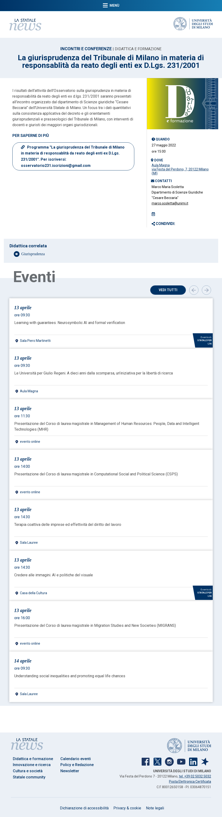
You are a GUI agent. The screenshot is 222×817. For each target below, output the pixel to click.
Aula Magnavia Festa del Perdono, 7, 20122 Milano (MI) (180, 169)
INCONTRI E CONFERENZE (86, 48)
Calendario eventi (75, 759)
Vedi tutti (168, 290)
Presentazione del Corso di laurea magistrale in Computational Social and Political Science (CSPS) (96, 474)
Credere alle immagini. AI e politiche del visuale (53, 575)
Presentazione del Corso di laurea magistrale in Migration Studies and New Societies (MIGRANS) (95, 625)
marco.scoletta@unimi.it (170, 203)
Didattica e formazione (33, 759)
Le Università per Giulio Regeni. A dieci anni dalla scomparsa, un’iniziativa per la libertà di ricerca (93, 373)
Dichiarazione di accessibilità (84, 808)
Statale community (29, 777)
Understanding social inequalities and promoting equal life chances (69, 676)
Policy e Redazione (77, 764)
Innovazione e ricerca (32, 764)
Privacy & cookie (127, 808)
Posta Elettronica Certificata (190, 781)
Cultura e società (28, 771)
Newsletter (69, 771)
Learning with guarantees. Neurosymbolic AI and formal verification (69, 322)
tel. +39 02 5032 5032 (195, 776)
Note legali (155, 808)
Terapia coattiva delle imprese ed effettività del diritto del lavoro (67, 524)
